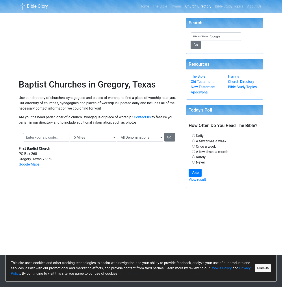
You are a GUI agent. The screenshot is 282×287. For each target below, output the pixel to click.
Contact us (142, 117)
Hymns (176, 6)
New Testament (203, 87)
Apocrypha (199, 92)
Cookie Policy (221, 268)
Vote (195, 173)
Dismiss (263, 268)
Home (144, 6)
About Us (254, 6)
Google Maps (29, 164)
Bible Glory (33, 6)
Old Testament (202, 82)
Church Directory (199, 6)
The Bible (160, 6)
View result (197, 179)
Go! (169, 137)
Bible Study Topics (229, 6)
